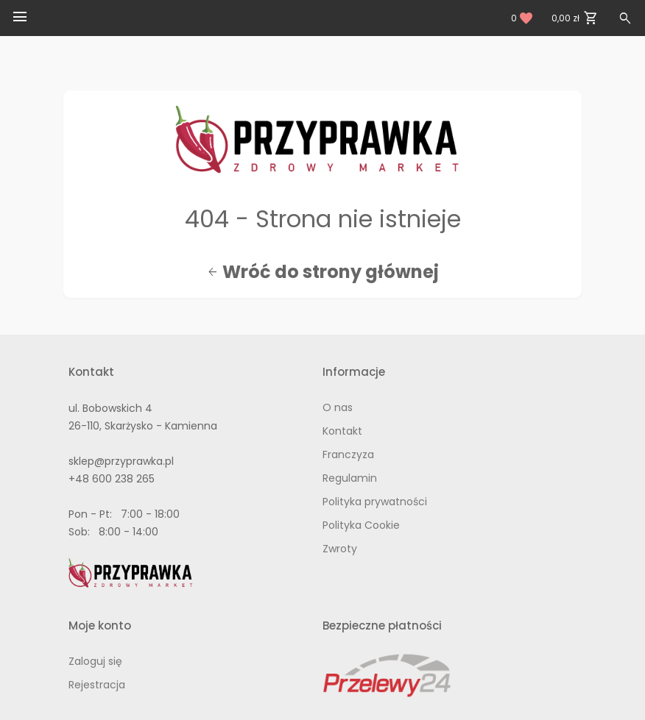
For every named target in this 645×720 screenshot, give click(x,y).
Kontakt (342, 431)
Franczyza (348, 454)
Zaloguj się (95, 661)
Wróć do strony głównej (323, 272)
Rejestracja (96, 684)
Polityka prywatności (374, 501)
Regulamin (349, 478)
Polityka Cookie (361, 525)
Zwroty (339, 548)
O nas (337, 407)
